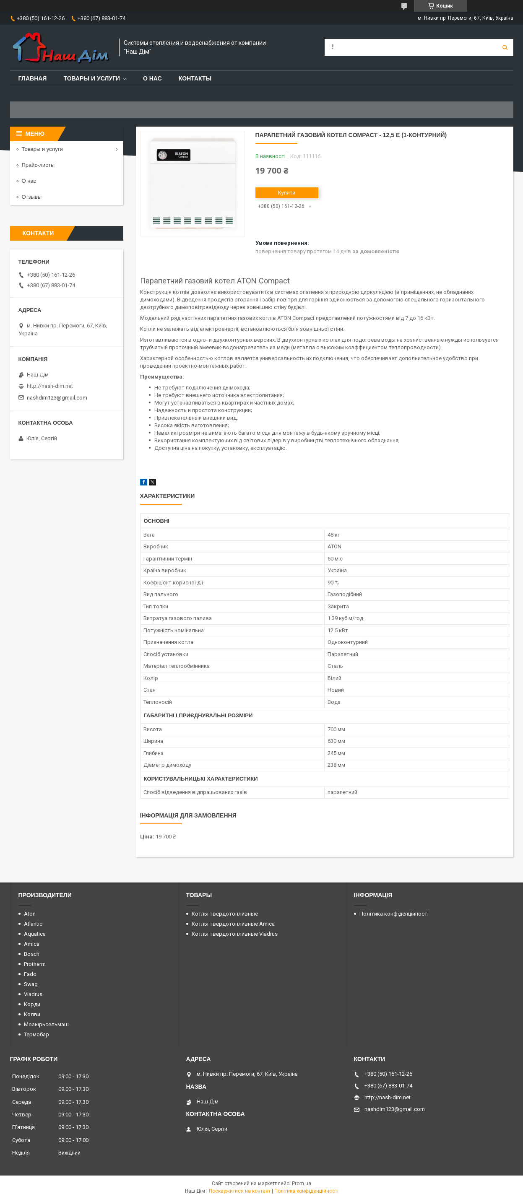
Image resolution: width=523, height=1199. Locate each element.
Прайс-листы (38, 165)
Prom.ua (301, 1183)
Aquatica (35, 934)
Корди (32, 1004)
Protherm (35, 964)
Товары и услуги (91, 78)
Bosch (31, 954)
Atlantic (33, 924)
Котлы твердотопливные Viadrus (235, 934)
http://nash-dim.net (50, 386)
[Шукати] (505, 47)
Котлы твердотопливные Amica (233, 924)
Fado (30, 974)
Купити (287, 192)
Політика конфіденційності (394, 914)
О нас (152, 78)
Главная (32, 78)
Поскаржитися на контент (240, 1191)
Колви (32, 1014)
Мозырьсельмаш (46, 1024)
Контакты (195, 78)
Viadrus (33, 994)
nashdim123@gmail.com (57, 397)
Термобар (36, 1034)
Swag (31, 984)
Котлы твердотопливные (225, 914)
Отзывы (32, 197)
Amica (31, 944)
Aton (30, 914)
